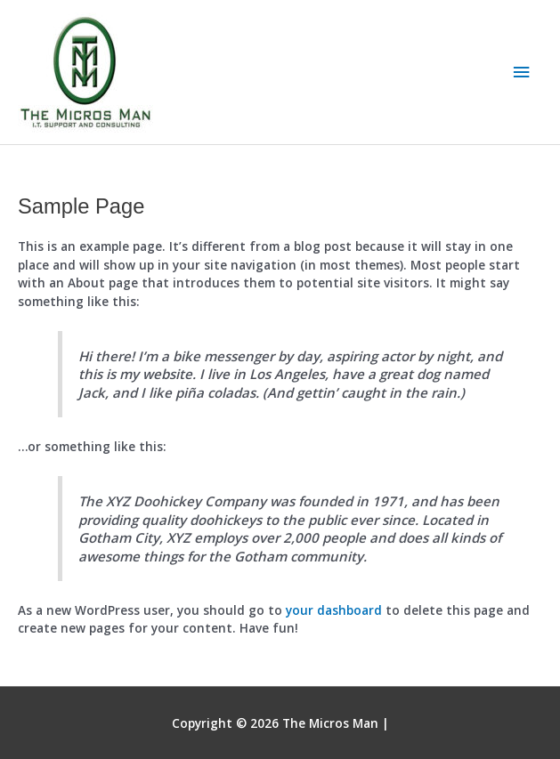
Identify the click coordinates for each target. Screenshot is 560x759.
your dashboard (334, 610)
